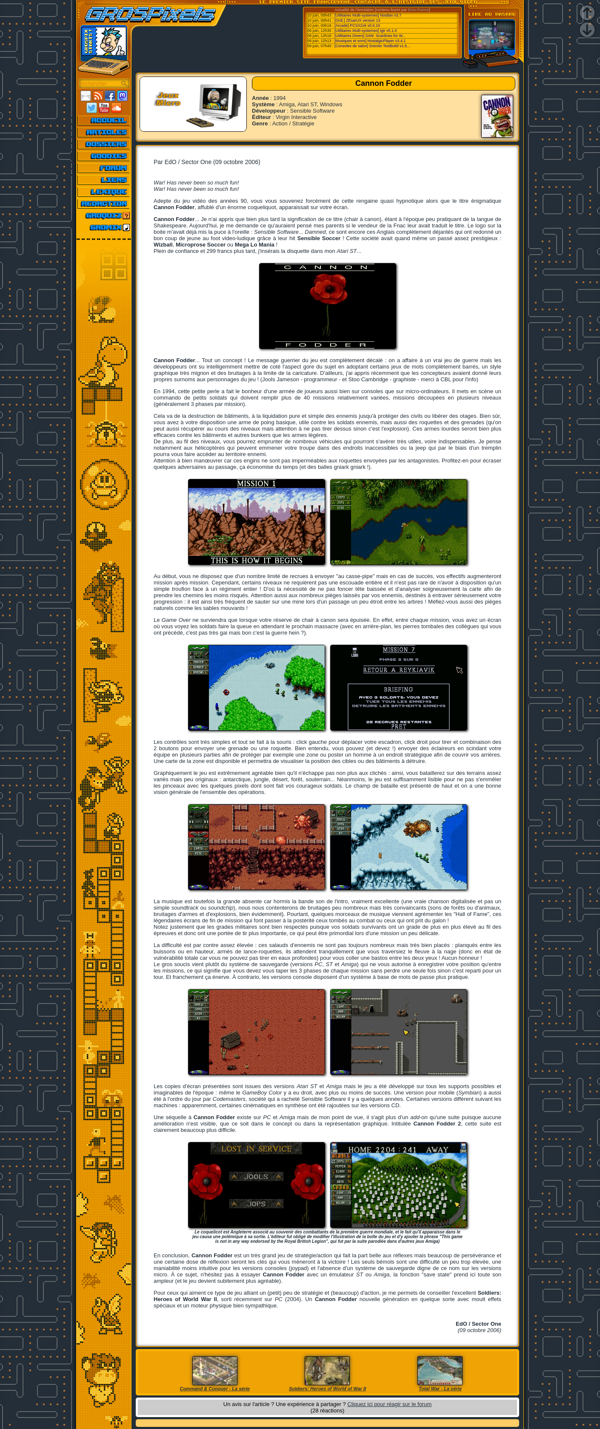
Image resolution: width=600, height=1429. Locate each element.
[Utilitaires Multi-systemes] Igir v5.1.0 (365, 30)
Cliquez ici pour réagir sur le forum (389, 1404)
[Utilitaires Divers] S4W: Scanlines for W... (370, 36)
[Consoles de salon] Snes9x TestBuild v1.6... (372, 46)
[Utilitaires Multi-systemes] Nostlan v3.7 (367, 15)
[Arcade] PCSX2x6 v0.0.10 (357, 25)
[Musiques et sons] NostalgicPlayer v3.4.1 (370, 41)
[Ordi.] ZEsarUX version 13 (357, 20)
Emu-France (418, 10)
